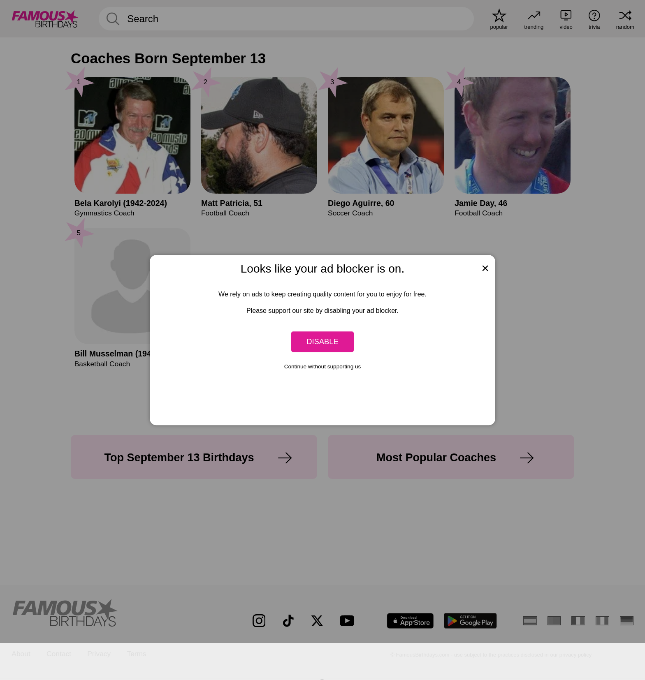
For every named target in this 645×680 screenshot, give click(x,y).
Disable (322, 341)
